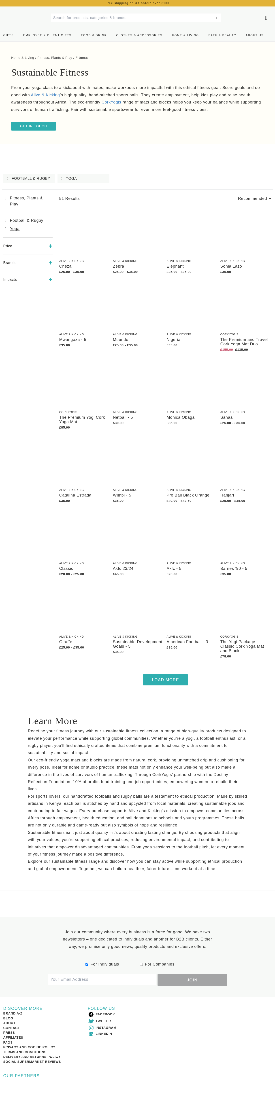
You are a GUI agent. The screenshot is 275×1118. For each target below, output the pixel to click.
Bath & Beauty (222, 35)
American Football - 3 (187, 642)
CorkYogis (229, 334)
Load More (165, 680)
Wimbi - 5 (122, 495)
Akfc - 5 (174, 568)
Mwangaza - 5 (72, 339)
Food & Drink (94, 35)
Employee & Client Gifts (47, 35)
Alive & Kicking (71, 261)
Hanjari (227, 495)
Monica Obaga (181, 417)
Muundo (120, 339)
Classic (66, 568)
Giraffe (65, 642)
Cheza (65, 266)
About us (255, 35)
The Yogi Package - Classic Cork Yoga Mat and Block (242, 646)
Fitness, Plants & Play (54, 57)
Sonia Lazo (231, 266)
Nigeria (174, 339)
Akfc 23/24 (123, 568)
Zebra (118, 266)
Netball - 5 (123, 417)
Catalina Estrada (75, 495)
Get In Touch (33, 126)
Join (192, 979)
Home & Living (185, 35)
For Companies (160, 964)
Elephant (175, 266)
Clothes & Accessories (139, 35)
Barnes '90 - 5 (233, 568)
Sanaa (226, 417)
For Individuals (105, 964)
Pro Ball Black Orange (188, 495)
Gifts (8, 35)
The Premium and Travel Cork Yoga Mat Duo (244, 341)
